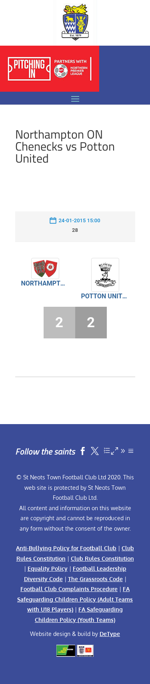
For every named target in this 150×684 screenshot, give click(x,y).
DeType (110, 633)
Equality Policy (48, 568)
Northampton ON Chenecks (45, 283)
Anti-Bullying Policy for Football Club (66, 548)
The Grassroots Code (95, 578)
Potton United (105, 296)
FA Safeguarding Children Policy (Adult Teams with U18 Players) (75, 599)
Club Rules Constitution (102, 558)
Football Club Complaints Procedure (69, 588)
